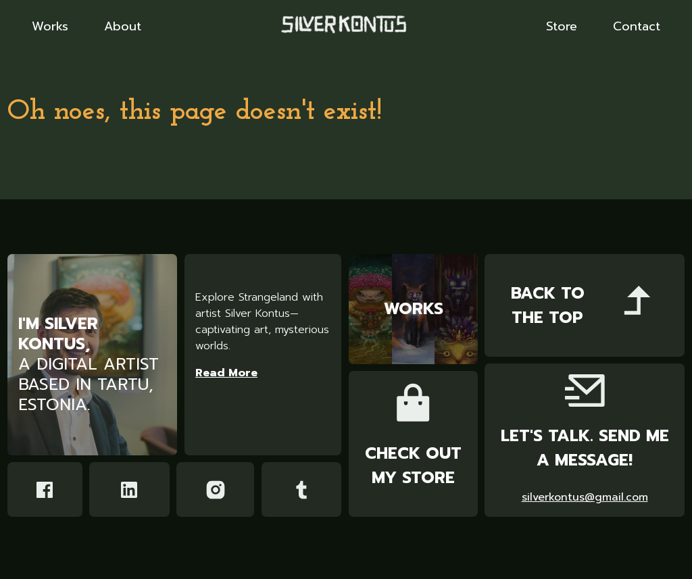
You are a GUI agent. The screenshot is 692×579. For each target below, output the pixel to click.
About (122, 27)
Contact (636, 27)
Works (50, 27)
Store (561, 27)
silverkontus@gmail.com (585, 498)
